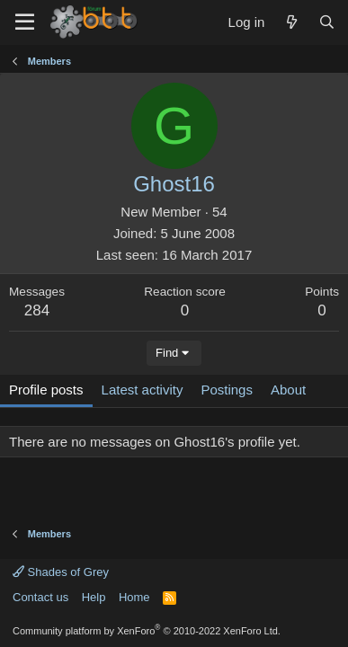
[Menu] (25, 22)
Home (134, 597)
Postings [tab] (227, 389)
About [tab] (288, 389)
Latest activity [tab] (142, 389)
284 (36, 310)
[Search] (326, 22)
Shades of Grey (61, 572)
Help (94, 597)
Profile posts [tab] (46, 389)
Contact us (40, 597)
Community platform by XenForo (147, 630)
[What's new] (290, 22)
